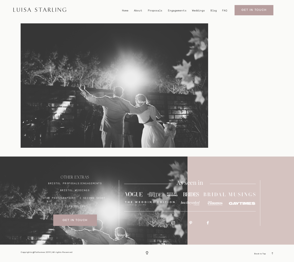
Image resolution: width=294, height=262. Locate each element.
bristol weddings (75, 190)
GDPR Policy (75, 206)
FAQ (224, 10)
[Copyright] (147, 253)
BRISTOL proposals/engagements (75, 183)
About (138, 10)
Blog (214, 10)
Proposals (155, 10)
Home (125, 10)
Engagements (177, 10)
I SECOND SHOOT (92, 198)
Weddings (198, 10)
